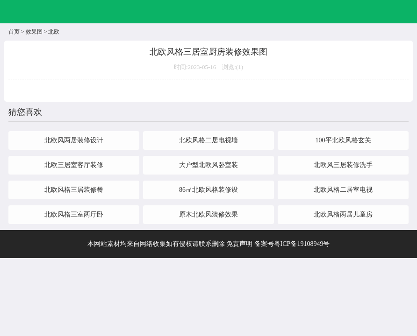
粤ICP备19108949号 (302, 243)
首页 (14, 31)
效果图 (34, 31)
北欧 (53, 31)
